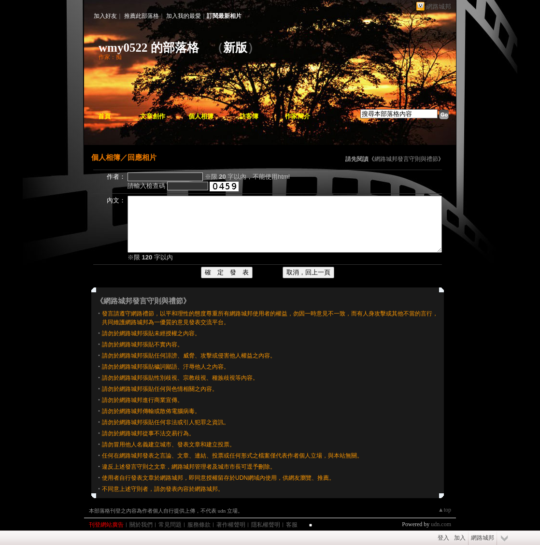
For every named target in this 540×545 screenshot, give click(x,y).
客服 (292, 524)
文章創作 (152, 116)
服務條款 (199, 524)
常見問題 (170, 524)
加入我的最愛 (183, 16)
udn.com (441, 524)
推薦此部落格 (141, 16)
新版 (235, 47)
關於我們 (141, 524)
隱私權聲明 (265, 524)
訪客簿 (249, 116)
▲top (444, 509)
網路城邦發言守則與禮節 (406, 159)
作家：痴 (110, 57)
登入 (443, 537)
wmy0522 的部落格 (149, 47)
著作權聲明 (230, 524)
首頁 (104, 116)
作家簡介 (297, 116)
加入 (460, 537)
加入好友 (105, 16)
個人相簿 (200, 116)
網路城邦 (438, 6)
